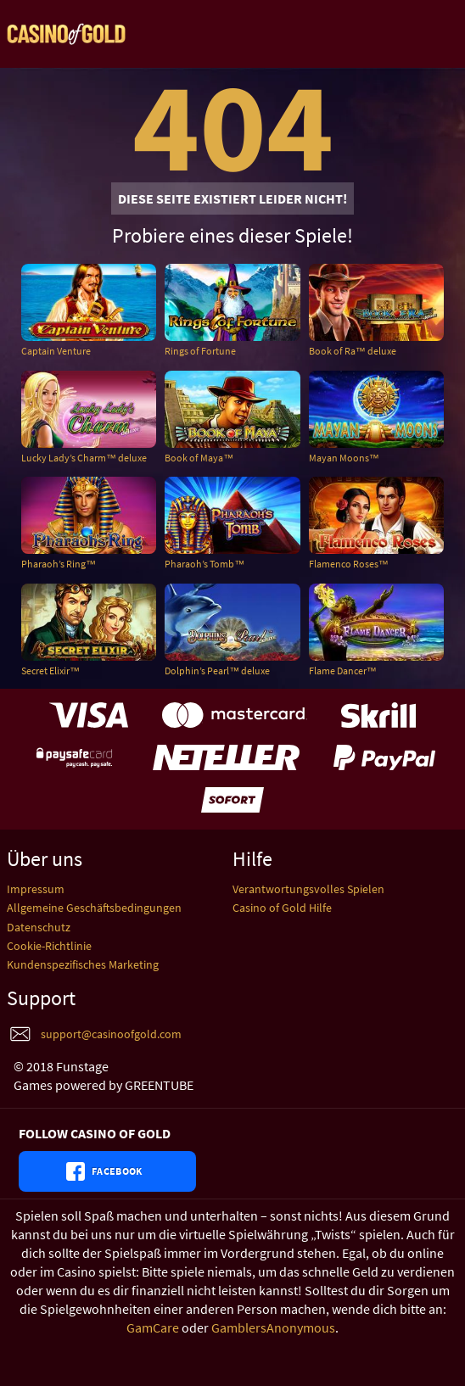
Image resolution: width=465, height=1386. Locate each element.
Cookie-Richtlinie (49, 945)
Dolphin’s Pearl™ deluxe (217, 670)
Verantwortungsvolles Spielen (308, 889)
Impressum (35, 889)
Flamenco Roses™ (349, 563)
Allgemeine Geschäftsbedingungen (94, 907)
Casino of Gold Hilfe (282, 907)
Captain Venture (56, 350)
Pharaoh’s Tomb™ (204, 563)
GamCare (152, 1327)
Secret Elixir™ (50, 670)
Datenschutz (38, 927)
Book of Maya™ (199, 457)
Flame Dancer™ (343, 670)
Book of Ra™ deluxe (352, 350)
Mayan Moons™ (344, 457)
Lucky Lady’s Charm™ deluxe (84, 457)
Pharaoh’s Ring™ (58, 563)
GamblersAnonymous (273, 1327)
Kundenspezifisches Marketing (83, 964)
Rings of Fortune (200, 350)
